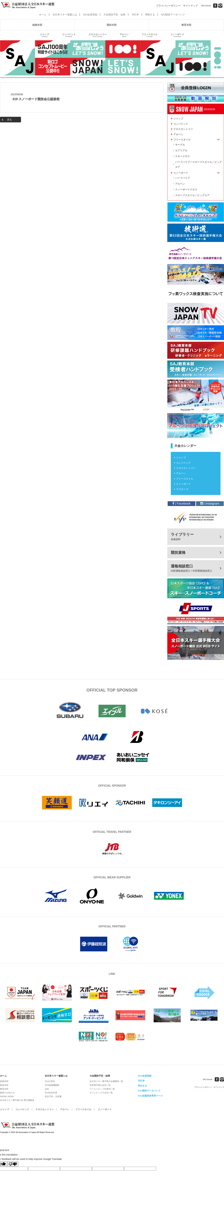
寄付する (142, 1085)
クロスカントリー (98, 35)
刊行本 (135, 14)
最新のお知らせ (7, 1092)
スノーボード (177, 35)
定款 (47, 1089)
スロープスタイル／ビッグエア (192, 195)
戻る (9, 119)
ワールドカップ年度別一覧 (102, 1089)
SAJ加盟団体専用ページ (150, 1095)
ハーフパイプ (182, 177)
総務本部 (37, 24)
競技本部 (112, 24)
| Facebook (181, 503)
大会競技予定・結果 (114, 14)
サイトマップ (190, 5)
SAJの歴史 (50, 1081)
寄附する (150, 14)
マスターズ (182, 489)
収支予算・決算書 (53, 1096)
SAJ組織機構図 (52, 1085)
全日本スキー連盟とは (64, 14)
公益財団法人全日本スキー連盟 (28, 1125)
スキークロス (182, 156)
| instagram (209, 503)
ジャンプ (44, 35)
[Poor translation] (12, 1164)
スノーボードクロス (186, 189)
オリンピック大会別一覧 (101, 1092)
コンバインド (69, 35)
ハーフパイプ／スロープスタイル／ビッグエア (198, 164)
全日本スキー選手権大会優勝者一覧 (106, 1081)
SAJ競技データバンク (173, 14)
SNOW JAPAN (7, 1096)
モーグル (180, 144)
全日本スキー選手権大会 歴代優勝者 (17, 1100)
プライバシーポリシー (168, 5)
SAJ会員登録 (90, 14)
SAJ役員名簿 (51, 1092)
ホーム (42, 14)
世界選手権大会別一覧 (100, 1085)
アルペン (124, 35)
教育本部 (186, 24)
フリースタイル (150, 35)
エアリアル (181, 150)
